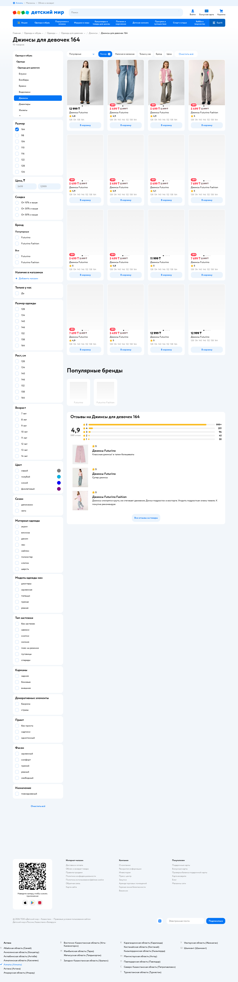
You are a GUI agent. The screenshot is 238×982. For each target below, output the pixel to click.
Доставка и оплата (74, 865)
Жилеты (23, 110)
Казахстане (40, 922)
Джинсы (93, 33)
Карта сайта (71, 887)
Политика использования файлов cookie (85, 879)
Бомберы (24, 79)
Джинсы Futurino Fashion (109, 497)
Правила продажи (74, 872)
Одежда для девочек (72, 33)
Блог (174, 879)
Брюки (22, 85)
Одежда (51, 33)
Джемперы (24, 104)
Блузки (22, 73)
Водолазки (24, 92)
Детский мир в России (23, 922)
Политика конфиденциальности (81, 876)
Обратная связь (73, 883)
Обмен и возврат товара (77, 869)
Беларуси (51, 922)
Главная (17, 33)
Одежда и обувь (32, 33)
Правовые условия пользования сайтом (72, 919)
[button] (217, 23)
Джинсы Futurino (104, 451)
